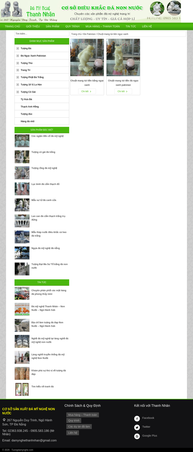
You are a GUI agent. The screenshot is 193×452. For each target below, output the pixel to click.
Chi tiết (85, 91)
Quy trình (72, 26)
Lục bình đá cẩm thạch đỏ (45, 184)
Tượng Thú (26, 63)
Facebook (148, 417)
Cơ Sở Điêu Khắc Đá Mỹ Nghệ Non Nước (90, 11)
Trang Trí (25, 70)
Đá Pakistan (89, 34)
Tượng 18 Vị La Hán (31, 84)
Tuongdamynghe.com (22, 450)
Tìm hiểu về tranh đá (42, 386)
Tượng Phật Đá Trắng (32, 77)
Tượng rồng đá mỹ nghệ (44, 168)
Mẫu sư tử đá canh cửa (43, 200)
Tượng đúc (26, 114)
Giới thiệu (33, 26)
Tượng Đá (26, 48)
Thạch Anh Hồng (30, 106)
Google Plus (149, 435)
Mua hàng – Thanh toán (103, 26)
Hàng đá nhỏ (27, 121)
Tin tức (131, 26)
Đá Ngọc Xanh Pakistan (33, 55)
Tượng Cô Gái (28, 92)
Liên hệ (147, 26)
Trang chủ (12, 26)
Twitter (146, 426)
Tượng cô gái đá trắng (43, 152)
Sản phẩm (52, 26)
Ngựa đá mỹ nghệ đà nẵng (45, 248)
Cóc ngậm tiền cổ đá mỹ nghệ (47, 136)
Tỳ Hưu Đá (26, 99)
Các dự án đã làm (79, 426)
